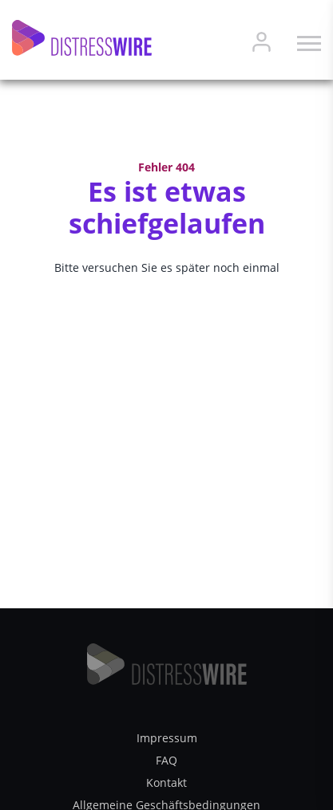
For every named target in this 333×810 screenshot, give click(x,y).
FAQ (166, 760)
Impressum (167, 737)
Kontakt (166, 782)
